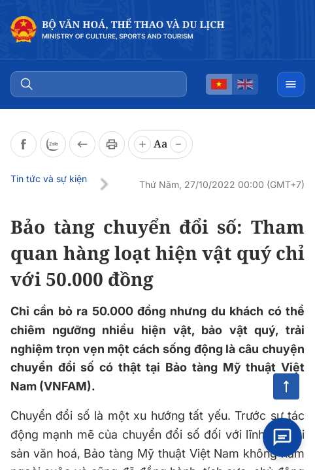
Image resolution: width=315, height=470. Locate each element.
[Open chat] (282, 437)
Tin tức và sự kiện (48, 178)
